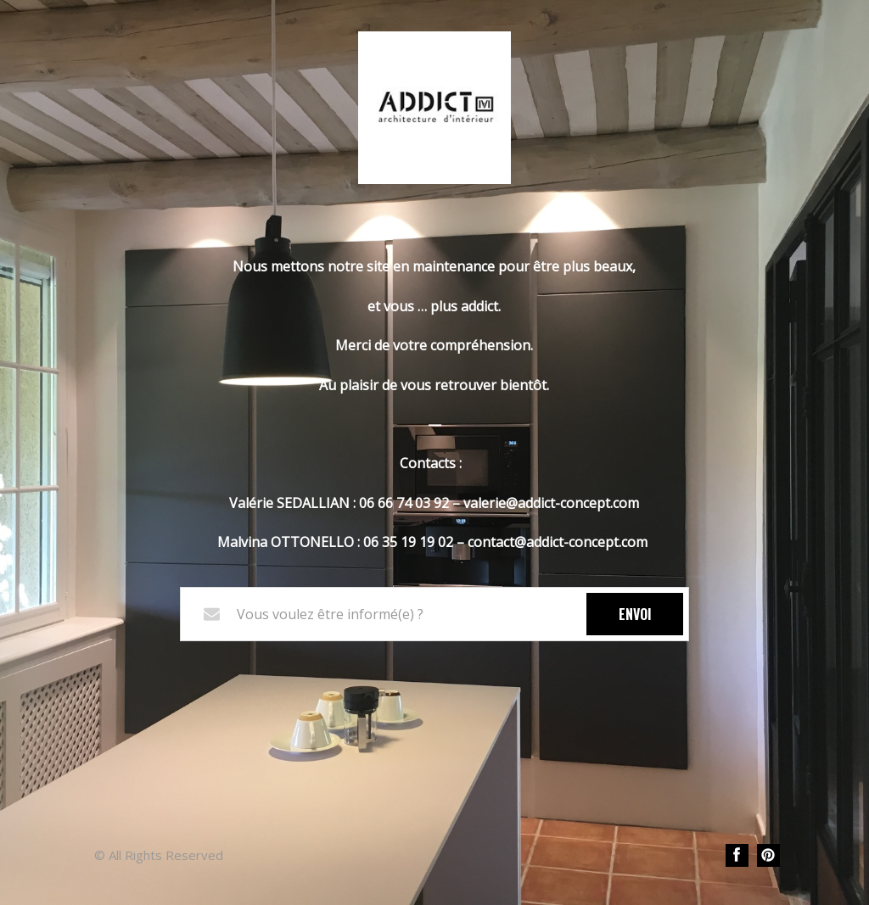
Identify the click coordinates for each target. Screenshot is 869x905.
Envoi (635, 614)
